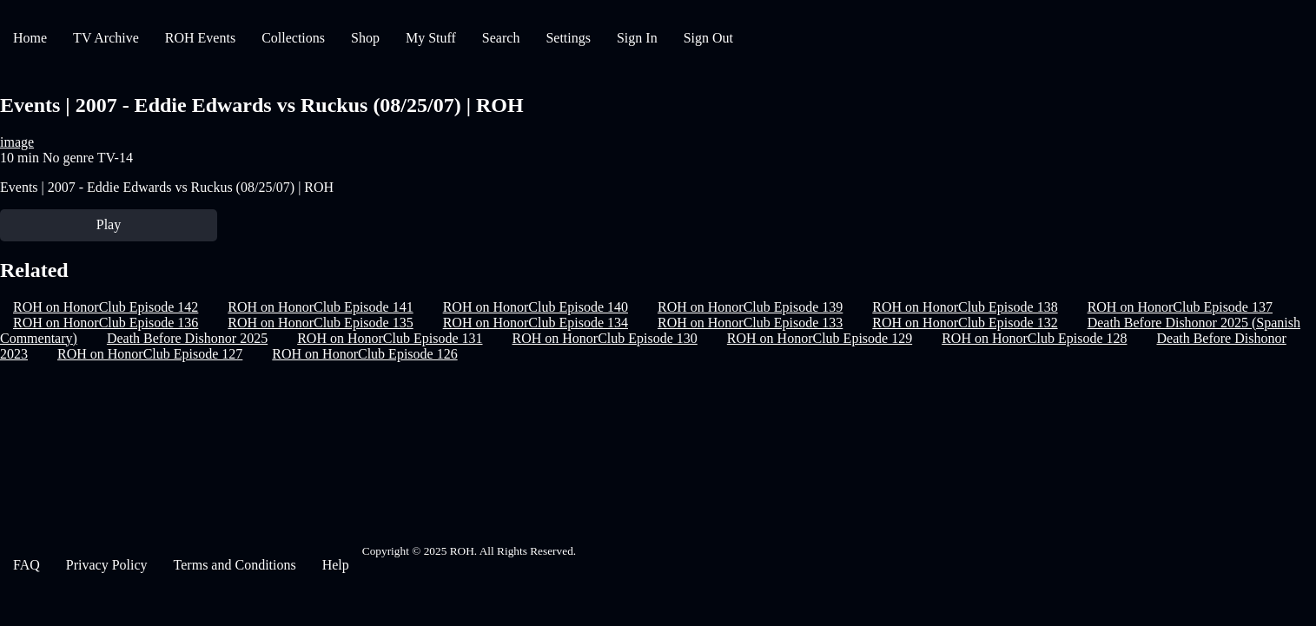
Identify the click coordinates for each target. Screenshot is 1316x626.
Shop (365, 37)
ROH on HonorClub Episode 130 (605, 338)
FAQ (26, 564)
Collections (293, 37)
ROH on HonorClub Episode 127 (149, 353)
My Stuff (431, 37)
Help (335, 564)
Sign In (637, 37)
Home (30, 37)
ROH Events (200, 37)
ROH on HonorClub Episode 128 (1034, 338)
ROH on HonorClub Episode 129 (819, 338)
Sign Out (708, 37)
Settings (568, 37)
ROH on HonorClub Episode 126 (364, 353)
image (17, 142)
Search (501, 37)
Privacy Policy (107, 564)
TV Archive (106, 37)
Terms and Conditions (235, 564)
